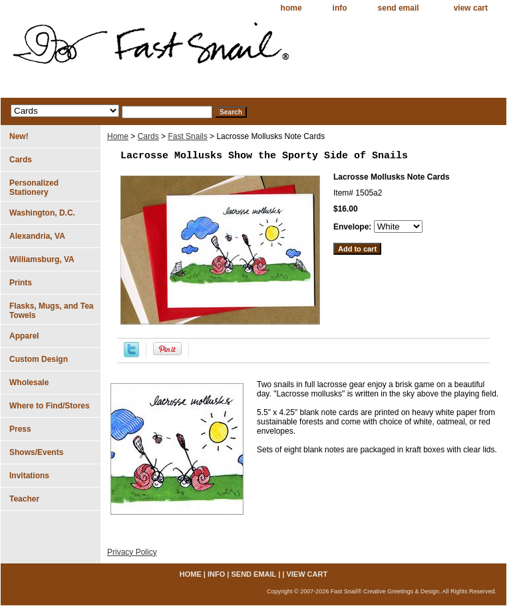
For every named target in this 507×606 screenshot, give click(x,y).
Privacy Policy (132, 552)
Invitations (29, 475)
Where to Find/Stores (49, 405)
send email (398, 8)
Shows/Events (36, 452)
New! (19, 136)
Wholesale (29, 382)
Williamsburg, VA (42, 259)
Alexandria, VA (37, 236)
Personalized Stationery (34, 187)
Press (20, 429)
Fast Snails (187, 136)
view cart (471, 8)
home (291, 8)
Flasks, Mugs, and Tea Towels (51, 310)
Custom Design (38, 359)
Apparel (24, 336)
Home (117, 136)
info (340, 8)
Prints (20, 282)
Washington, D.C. (42, 213)
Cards (148, 136)
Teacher (24, 499)
